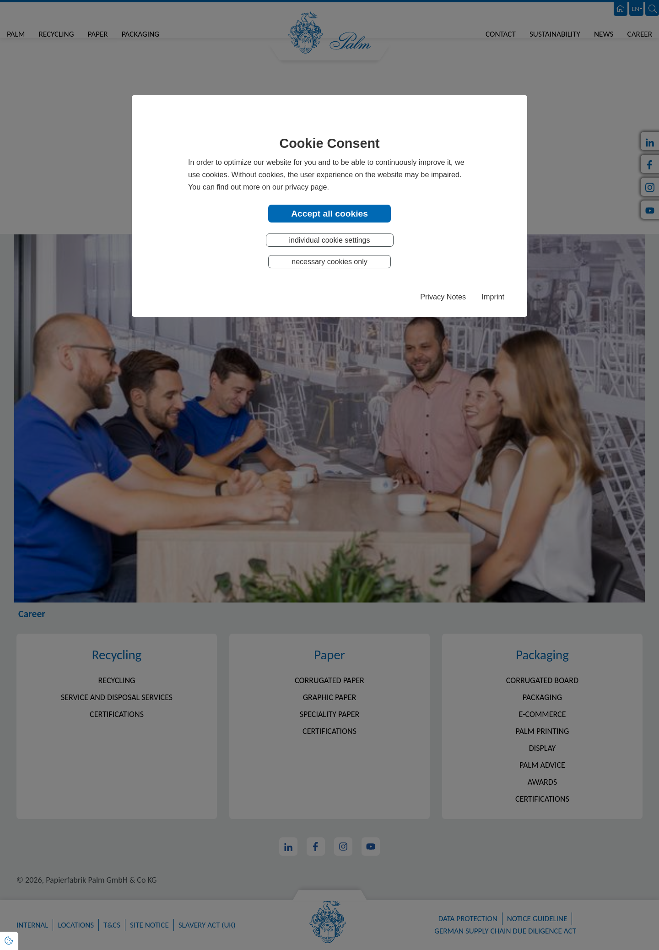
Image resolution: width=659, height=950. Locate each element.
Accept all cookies (329, 213)
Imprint (493, 297)
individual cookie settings (329, 240)
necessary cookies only (329, 262)
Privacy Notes (443, 297)
